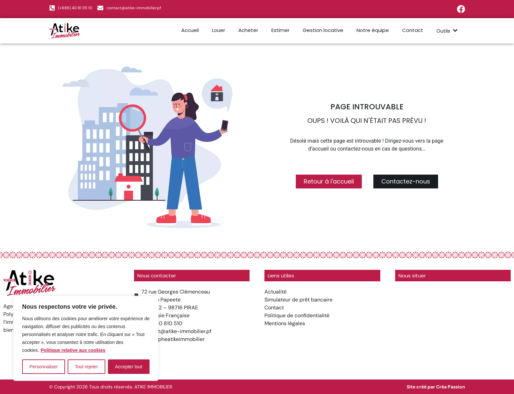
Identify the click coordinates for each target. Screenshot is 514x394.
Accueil (190, 30)
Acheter (248, 30)
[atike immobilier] (453, 328)
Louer (218, 30)
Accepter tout (129, 366)
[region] (85, 338)
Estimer (280, 30)
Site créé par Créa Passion (436, 387)
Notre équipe (373, 30)
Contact (412, 30)
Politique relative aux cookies (73, 350)
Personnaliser (43, 366)
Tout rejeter (86, 366)
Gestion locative (323, 30)
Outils (447, 30)
